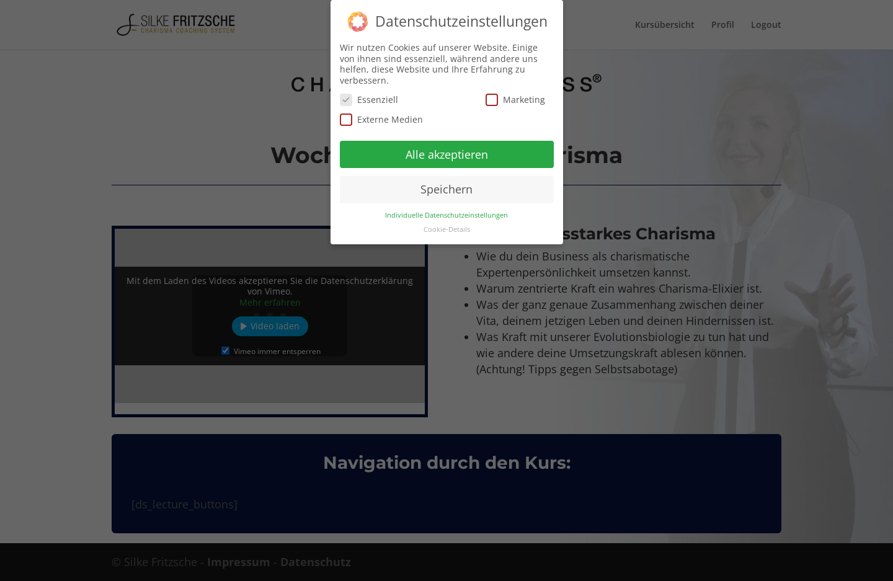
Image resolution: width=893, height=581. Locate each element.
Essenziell (369, 96)
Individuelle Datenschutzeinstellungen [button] (446, 212)
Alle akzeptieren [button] (447, 150)
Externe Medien (381, 116)
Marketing (515, 96)
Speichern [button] (446, 186)
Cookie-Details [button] (447, 226)
